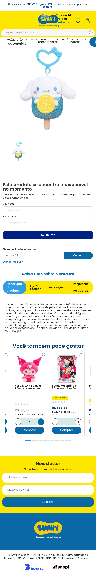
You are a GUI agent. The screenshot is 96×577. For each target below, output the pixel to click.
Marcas (75, 42)
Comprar (29, 430)
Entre (59, 19)
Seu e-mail (9, 216)
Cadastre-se (63, 24)
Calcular (79, 255)
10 (62, 440)
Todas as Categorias (17, 42)
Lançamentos (48, 42)
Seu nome (9, 203)
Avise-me (48, 235)
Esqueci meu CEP (13, 261)
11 (66, 440)
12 (69, 440)
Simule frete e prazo (19, 249)
